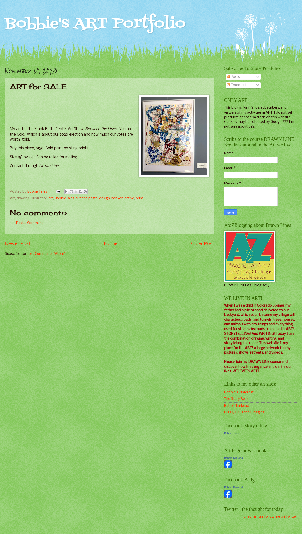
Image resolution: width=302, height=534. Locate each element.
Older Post (202, 243)
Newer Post (18, 243)
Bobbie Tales (231, 433)
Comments (237, 85)
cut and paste (87, 198)
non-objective (122, 198)
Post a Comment (29, 223)
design (104, 198)
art (50, 198)
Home (111, 243)
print (139, 198)
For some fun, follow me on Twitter (269, 517)
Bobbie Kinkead (236, 406)
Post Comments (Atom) (46, 254)
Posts (233, 77)
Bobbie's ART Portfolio (95, 24)
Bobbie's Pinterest (239, 392)
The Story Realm (237, 399)
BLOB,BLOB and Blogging (244, 412)
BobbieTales (64, 198)
